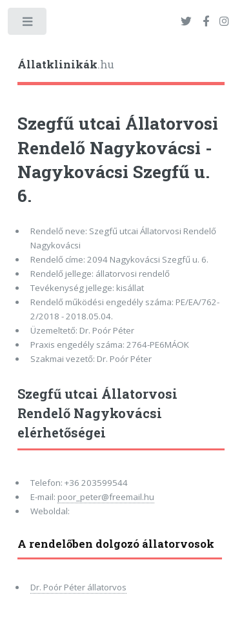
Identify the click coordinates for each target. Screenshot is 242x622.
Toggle (28, 24)
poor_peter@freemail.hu (105, 497)
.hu (65, 64)
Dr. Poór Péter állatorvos (78, 587)
